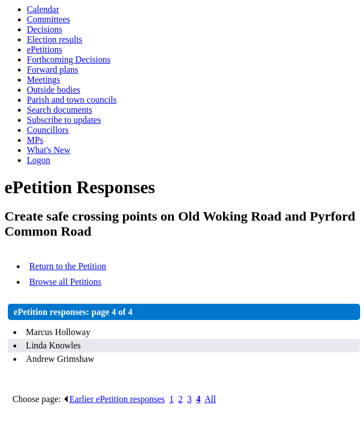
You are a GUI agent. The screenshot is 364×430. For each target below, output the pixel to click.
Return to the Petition (67, 266)
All (210, 399)
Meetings (43, 79)
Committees (48, 19)
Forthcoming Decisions (69, 59)
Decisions (44, 29)
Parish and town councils (71, 99)
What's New (48, 150)
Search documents (59, 109)
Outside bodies (54, 89)
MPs (35, 140)
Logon (38, 160)
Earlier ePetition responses (114, 399)
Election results (54, 39)
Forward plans (52, 69)
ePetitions (44, 49)
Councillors (48, 130)
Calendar (43, 9)
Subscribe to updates (64, 120)
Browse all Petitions (65, 281)
